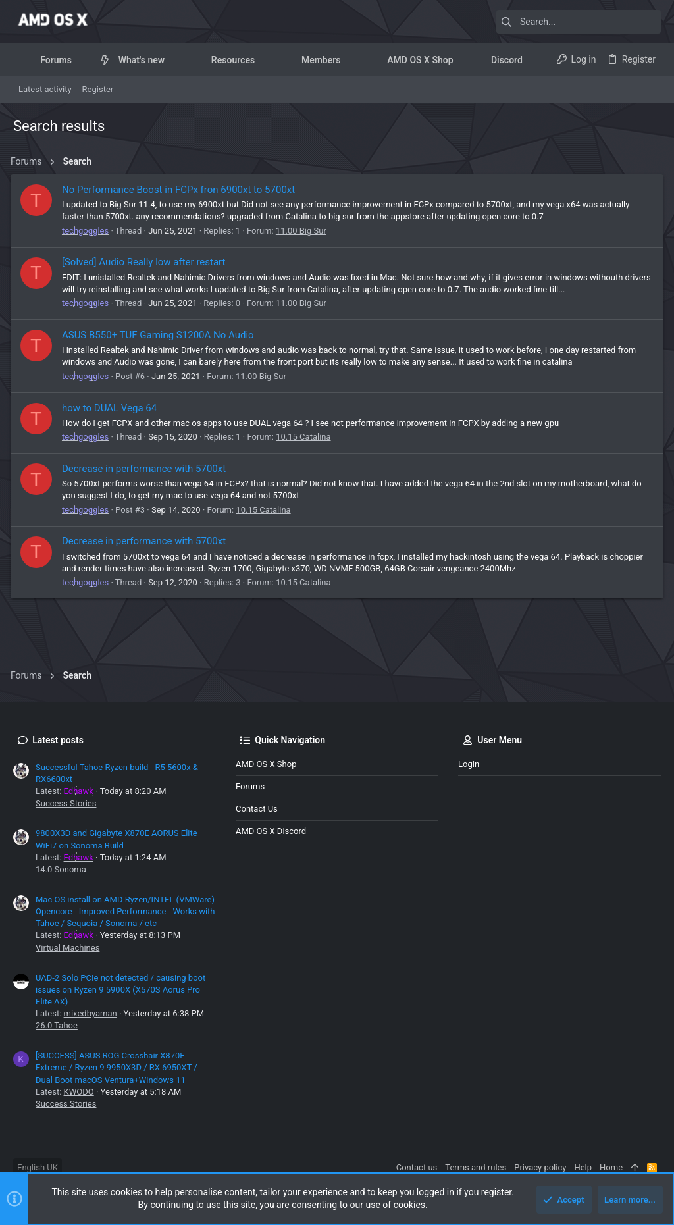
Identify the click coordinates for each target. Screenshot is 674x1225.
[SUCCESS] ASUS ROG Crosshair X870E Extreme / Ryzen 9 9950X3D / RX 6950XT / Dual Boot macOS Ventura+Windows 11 (116, 1067)
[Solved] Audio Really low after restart (146, 262)
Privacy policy (540, 1167)
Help (583, 1167)
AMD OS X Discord (271, 831)
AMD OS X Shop (266, 764)
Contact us (257, 809)
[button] (82, 60)
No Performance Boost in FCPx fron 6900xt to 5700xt (181, 189)
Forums (250, 786)
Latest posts (58, 740)
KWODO (79, 1092)
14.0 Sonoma (61, 869)
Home (611, 1167)
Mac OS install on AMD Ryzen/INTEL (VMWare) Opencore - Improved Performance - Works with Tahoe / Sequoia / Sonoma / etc (125, 911)
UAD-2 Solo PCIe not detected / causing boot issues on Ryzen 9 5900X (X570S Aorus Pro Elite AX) (120, 989)
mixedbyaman (90, 1013)
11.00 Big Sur (303, 231)
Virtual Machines (67, 947)
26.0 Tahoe (57, 1025)
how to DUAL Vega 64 (112, 408)
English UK (37, 1167)
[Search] (578, 22)
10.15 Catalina (305, 437)
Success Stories (66, 803)
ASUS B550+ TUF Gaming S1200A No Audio (161, 335)
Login (468, 764)
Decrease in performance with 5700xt (146, 469)
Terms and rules (475, 1167)
